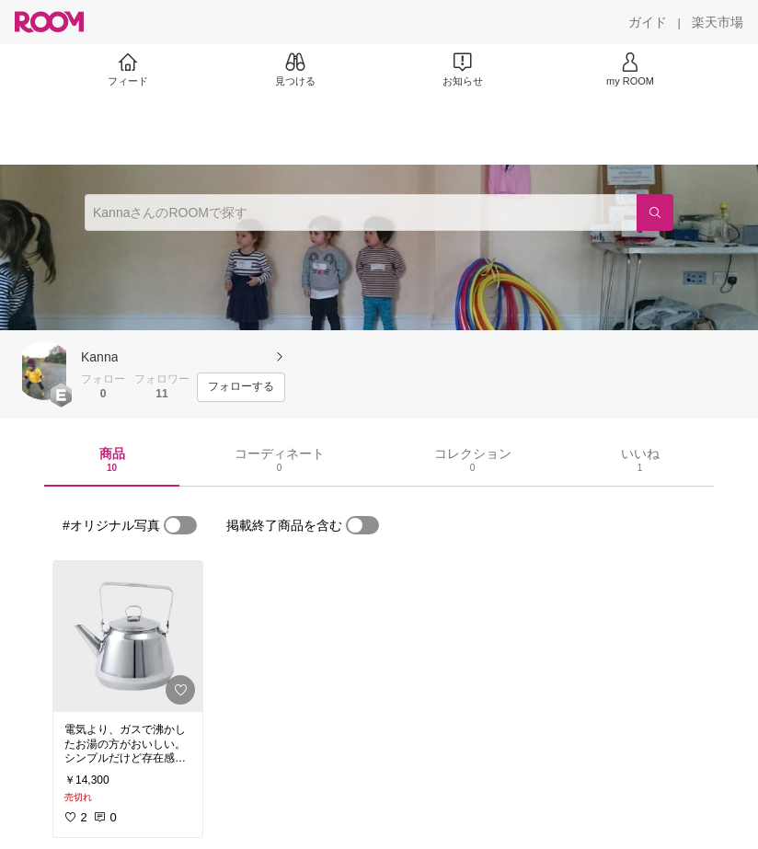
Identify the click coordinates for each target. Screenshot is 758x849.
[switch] (180, 525)
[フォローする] (241, 387)
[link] (127, 636)
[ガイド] (647, 22)
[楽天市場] (717, 22)
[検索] (655, 212)
